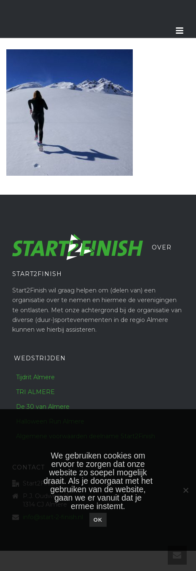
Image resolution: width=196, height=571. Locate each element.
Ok (98, 520)
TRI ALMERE (35, 392)
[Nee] (185, 490)
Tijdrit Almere (35, 377)
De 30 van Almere (43, 406)
